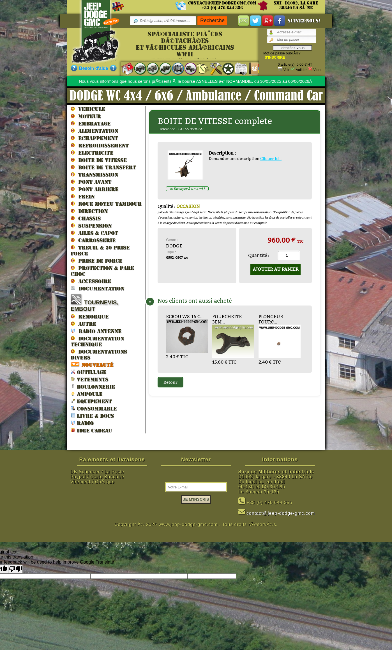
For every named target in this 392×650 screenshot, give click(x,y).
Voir (286, 70)
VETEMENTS (89, 379)
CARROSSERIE (93, 240)
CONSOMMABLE (94, 408)
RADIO (82, 423)
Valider (301, 70)
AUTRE (83, 323)
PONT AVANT (91, 182)
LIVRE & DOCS (92, 415)
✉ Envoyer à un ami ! (187, 189)
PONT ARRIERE (94, 189)
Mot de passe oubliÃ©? (282, 53)
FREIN (82, 196)
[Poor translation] (15, 569)
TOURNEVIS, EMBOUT (94, 303)
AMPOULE (86, 393)
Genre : (172, 240)
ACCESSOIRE (91, 281)
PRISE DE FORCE (96, 260)
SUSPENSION (91, 225)
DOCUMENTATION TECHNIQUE (97, 341)
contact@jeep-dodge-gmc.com (222, 3)
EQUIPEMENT (91, 401)
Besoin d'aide (93, 68)
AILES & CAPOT (94, 233)
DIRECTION (89, 211)
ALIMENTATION (94, 130)
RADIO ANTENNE (96, 331)
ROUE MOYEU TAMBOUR (106, 203)
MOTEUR (86, 116)
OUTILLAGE (88, 371)
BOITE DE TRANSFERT (103, 167)
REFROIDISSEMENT (100, 145)
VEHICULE (88, 109)
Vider (317, 70)
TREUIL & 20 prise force (100, 250)
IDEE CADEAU (91, 430)
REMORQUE (90, 316)
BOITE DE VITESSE (99, 160)
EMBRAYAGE (90, 123)
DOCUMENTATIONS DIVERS (99, 354)
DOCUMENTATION (97, 288)
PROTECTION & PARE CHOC (102, 271)
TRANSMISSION (94, 174)
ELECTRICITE (92, 152)
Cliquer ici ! (271, 158)
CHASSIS (86, 218)
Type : (171, 252)
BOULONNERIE (93, 386)
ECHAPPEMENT (94, 138)
